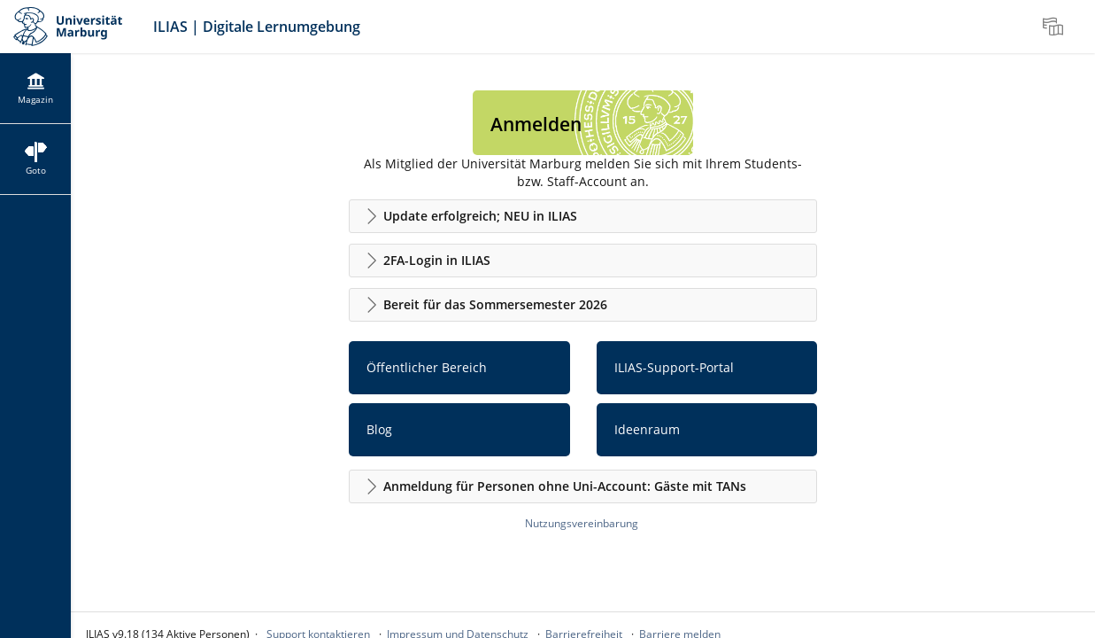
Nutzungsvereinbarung (581, 523)
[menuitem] (1055, 26)
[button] (583, 216)
